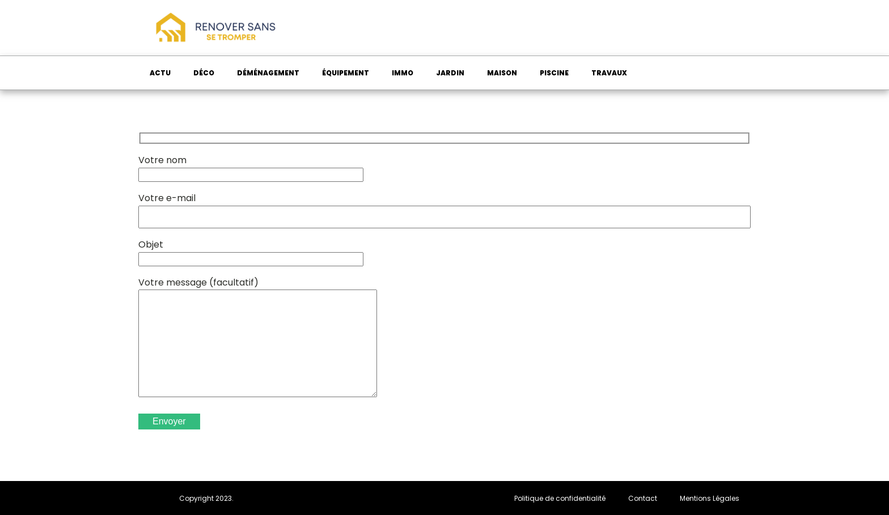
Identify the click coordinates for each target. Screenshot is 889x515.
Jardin (450, 73)
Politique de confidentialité (560, 498)
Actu (160, 73)
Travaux (609, 73)
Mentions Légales (709, 498)
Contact (642, 498)
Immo (402, 73)
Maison (502, 73)
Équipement (345, 73)
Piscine (554, 73)
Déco (203, 73)
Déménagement (268, 73)
